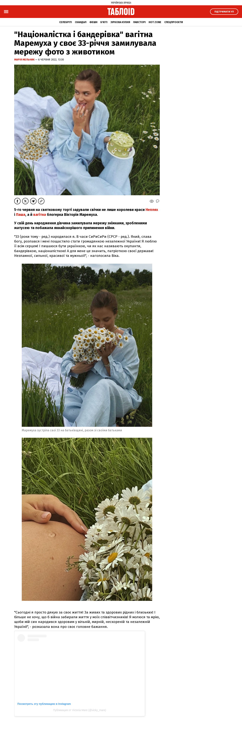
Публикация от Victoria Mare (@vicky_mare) (79, 710)
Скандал (80, 22)
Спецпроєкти (173, 22)
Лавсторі (139, 22)
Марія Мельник (24, 59)
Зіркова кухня (120, 22)
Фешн (93, 22)
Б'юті (103, 22)
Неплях (152, 210)
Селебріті (65, 22)
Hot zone (155, 22)
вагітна (39, 214)
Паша (20, 214)
